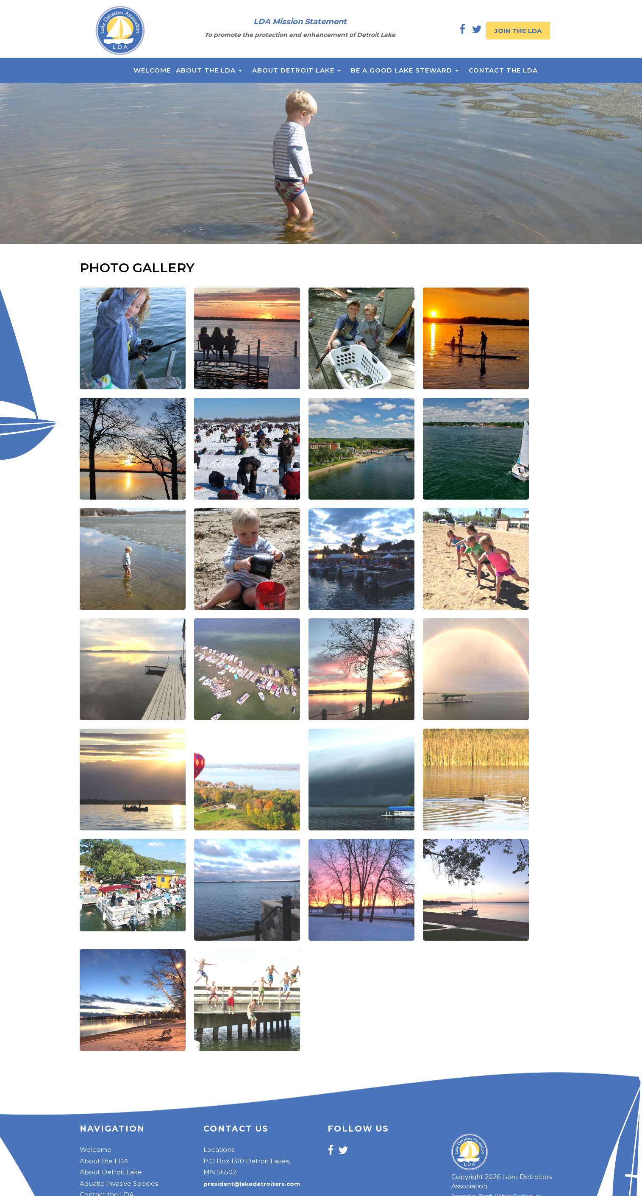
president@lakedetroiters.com (251, 1183)
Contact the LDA (503, 70)
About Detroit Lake (111, 1172)
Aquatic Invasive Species (119, 1183)
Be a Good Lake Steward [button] (405, 70)
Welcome (152, 70)
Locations (218, 1150)
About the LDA (104, 1161)
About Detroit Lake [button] (296, 70)
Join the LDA (518, 31)
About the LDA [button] (209, 70)
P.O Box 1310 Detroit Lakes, (246, 1161)
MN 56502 (219, 1172)
